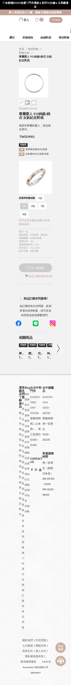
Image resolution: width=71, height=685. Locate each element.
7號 (42, 206)
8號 (24, 214)
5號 (24, 206)
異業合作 (27, 651)
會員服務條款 (28, 661)
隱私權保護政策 (34, 656)
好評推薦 (27, 444)
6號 (33, 206)
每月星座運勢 (27, 410)
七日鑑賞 (27, 645)
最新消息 (27, 423)
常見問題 (41, 640)
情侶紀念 (27, 476)
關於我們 (27, 640)
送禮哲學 (27, 466)
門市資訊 (55, 19)
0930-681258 (46, 410)
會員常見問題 (23, 417)
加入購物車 (35, 268)
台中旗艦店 (48, 389)
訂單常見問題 (23, 449)
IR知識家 (27, 396)
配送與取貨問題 (23, 483)
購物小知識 (23, 558)
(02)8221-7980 (35, 400)
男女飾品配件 (20, 501)
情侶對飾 (20, 474)
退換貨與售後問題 (23, 523)
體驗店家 (27, 455)
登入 (24, 20)
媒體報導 (27, 434)
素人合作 (41, 651)
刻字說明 (24, 220)
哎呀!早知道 (27, 495)
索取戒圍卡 (38, 220)
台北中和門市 (35, 389)
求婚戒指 (27, 37)
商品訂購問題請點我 (38, 276)
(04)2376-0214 (47, 400)
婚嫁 (27, 484)
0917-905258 (34, 410)
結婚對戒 (46, 37)
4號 (40, 198)
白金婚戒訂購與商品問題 (23, 600)
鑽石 (12, 37)
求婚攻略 (27, 508)
